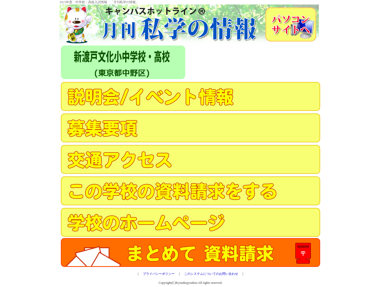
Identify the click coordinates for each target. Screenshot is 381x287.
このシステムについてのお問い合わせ (211, 274)
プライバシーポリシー (159, 274)
